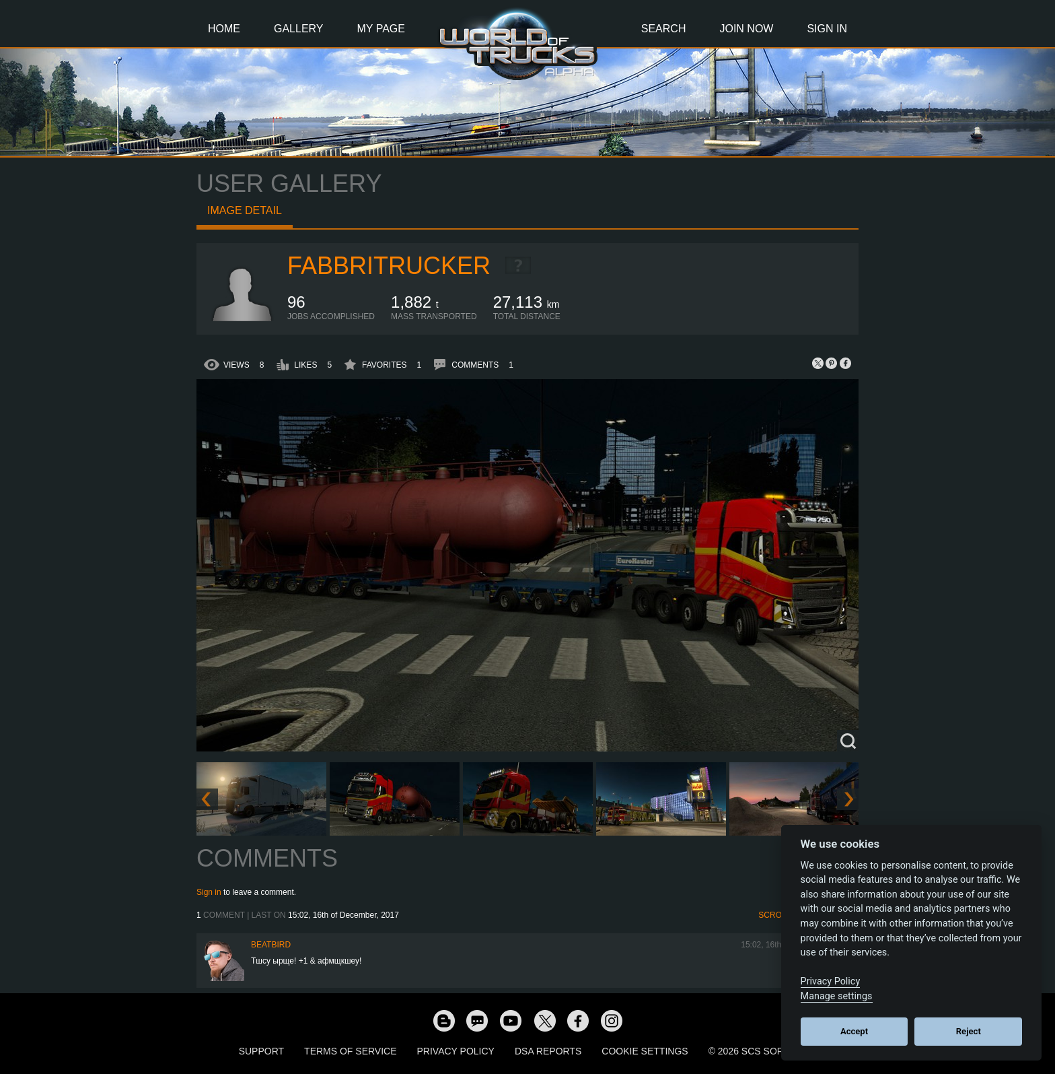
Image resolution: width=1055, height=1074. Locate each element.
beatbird (271, 944)
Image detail (244, 210)
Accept (854, 1031)
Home (224, 28)
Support (261, 1051)
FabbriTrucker (388, 265)
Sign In (827, 28)
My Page (381, 28)
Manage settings (837, 996)
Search (663, 28)
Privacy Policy (456, 1051)
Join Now (746, 28)
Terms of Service (350, 1051)
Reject (968, 1031)
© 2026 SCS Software (762, 1051)
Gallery (299, 28)
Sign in (208, 892)
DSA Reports (548, 1051)
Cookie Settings (645, 1051)
